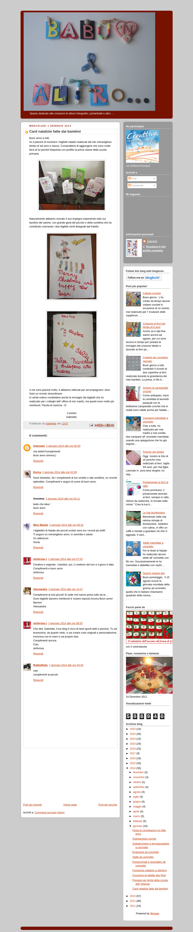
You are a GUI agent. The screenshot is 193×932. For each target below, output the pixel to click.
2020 (133, 743)
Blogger (154, 913)
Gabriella (152, 241)
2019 (133, 748)
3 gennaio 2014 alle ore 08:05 (65, 623)
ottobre (137, 782)
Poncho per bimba (153, 452)
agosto (137, 792)
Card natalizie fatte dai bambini (150, 888)
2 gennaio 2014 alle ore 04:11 (63, 498)
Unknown (39, 446)
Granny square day (154, 573)
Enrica (37, 472)
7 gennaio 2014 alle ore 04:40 (66, 665)
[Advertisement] (51, 773)
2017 (133, 753)
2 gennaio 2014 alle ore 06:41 (66, 525)
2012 (133, 901)
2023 (133, 738)
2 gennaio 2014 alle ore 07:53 (65, 559)
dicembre (138, 772)
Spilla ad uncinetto (143, 857)
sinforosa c (40, 559)
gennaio (138, 826)
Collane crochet (152, 293)
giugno (137, 801)
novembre (139, 777)
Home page (70, 804)
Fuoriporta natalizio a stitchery (149, 870)
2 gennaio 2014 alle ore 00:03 (63, 446)
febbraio (138, 821)
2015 (133, 763)
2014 (133, 768)
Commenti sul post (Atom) (50, 812)
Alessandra (40, 589)
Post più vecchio (107, 804)
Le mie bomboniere (154, 512)
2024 (133, 734)
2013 (133, 896)
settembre (139, 787)
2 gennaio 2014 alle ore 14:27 (66, 589)
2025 (133, 729)
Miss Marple (40, 525)
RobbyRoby (40, 665)
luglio (136, 796)
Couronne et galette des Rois (149, 875)
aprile (136, 811)
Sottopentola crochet (144, 838)
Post (132, 178)
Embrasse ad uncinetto (145, 852)
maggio (137, 806)
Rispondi (38, 461)
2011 (133, 905)
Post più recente (32, 804)
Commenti (135, 185)
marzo (137, 816)
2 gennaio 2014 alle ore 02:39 (59, 472)
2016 (133, 758)
